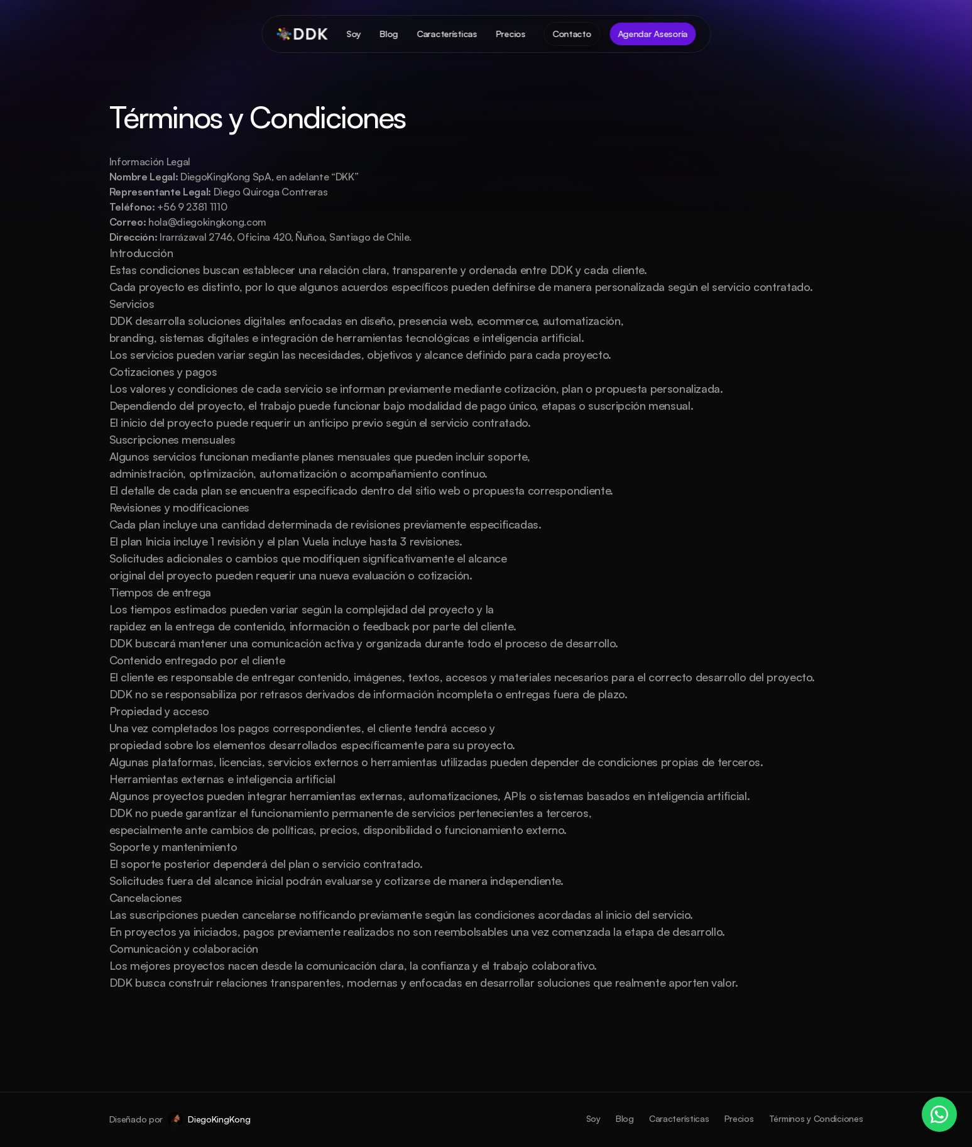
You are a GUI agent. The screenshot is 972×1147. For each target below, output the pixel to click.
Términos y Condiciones (816, 1118)
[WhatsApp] (939, 1114)
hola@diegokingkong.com (207, 222)
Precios (739, 1118)
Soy (593, 1118)
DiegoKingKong (219, 1119)
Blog (625, 1118)
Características (679, 1118)
